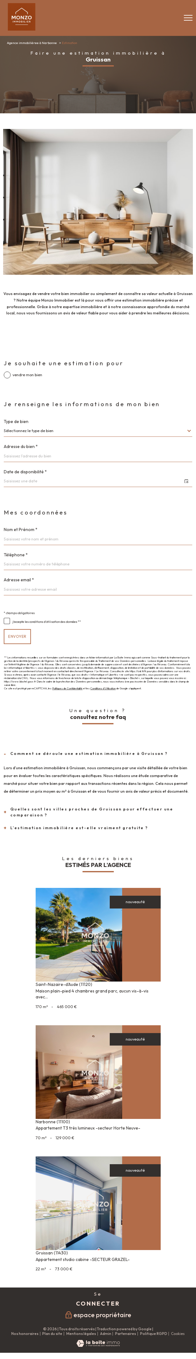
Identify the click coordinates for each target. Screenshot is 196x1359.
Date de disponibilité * (25, 472)
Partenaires (125, 1333)
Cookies (178, 1334)
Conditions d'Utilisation (103, 688)
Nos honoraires (24, 1333)
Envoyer (17, 636)
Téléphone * (16, 555)
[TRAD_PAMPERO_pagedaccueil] (21, 29)
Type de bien (16, 422)
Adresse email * (19, 580)
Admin (105, 1333)
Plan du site (52, 1333)
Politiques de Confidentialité (67, 688)
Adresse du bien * (21, 447)
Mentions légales (81, 1333)
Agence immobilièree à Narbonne (32, 43)
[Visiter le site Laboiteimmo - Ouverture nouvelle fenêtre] (98, 1345)
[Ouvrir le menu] (188, 18)
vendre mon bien (27, 375)
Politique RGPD (153, 1333)
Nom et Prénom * (21, 530)
